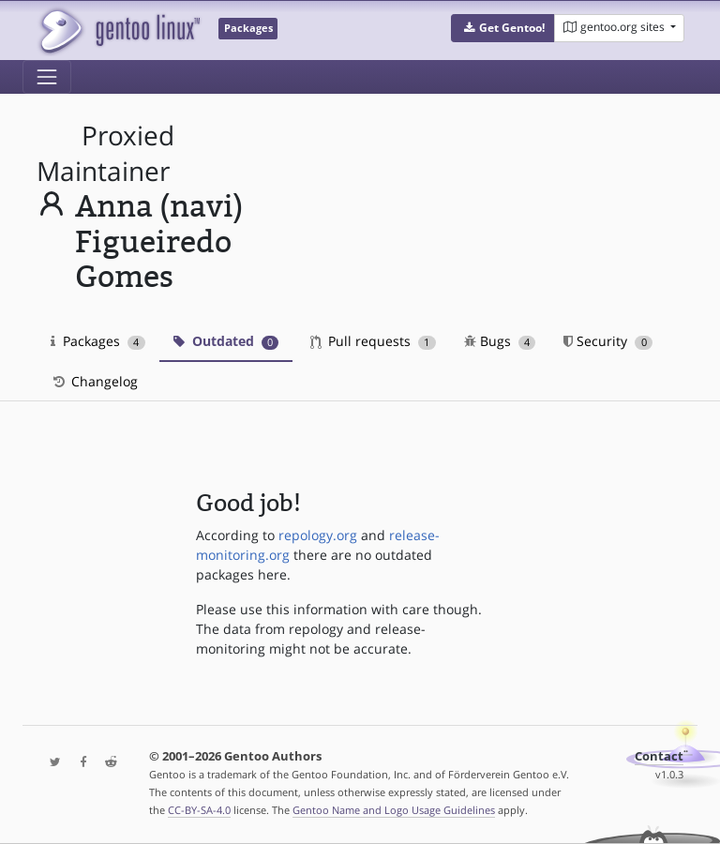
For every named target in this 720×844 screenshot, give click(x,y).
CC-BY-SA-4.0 (199, 810)
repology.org (317, 535)
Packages (98, 341)
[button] (503, 28)
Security (607, 341)
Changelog (94, 381)
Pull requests (373, 341)
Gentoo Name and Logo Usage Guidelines (393, 810)
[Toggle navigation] (46, 77)
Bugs (500, 341)
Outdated (226, 341)
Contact (659, 756)
